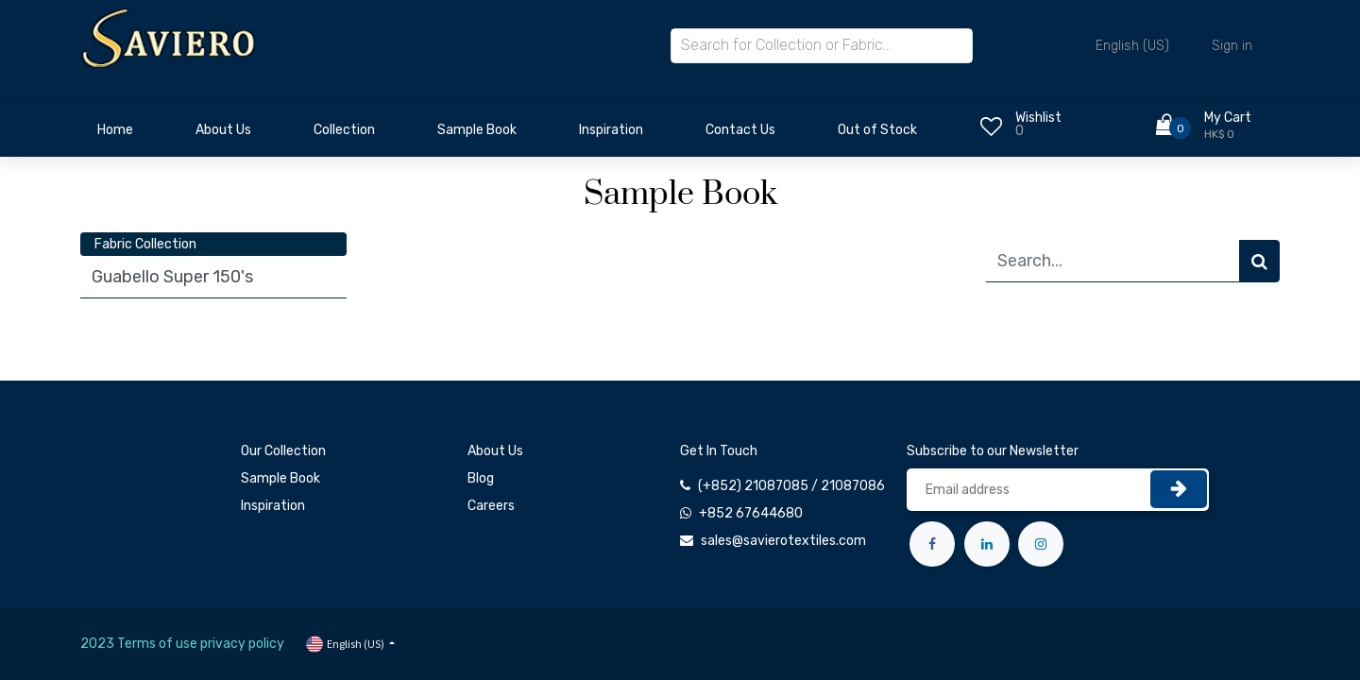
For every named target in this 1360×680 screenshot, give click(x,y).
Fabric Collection (145, 244)
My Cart (1227, 118)
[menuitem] (115, 135)
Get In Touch (718, 451)
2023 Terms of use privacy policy (182, 644)
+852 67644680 (751, 513)
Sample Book (280, 478)
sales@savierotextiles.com (783, 541)
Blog (481, 478)
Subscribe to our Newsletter (993, 451)
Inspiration (273, 506)
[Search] (1259, 261)
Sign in (1232, 46)
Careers (491, 506)
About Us (495, 451)
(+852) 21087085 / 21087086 (791, 486)
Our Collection (283, 451)
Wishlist (1038, 118)
